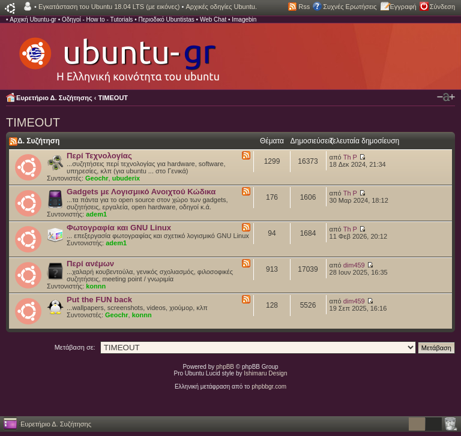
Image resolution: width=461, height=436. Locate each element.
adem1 (96, 214)
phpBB (225, 366)
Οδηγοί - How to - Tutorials (97, 19)
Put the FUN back (99, 299)
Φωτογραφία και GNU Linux (119, 227)
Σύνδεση (442, 6)
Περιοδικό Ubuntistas (166, 19)
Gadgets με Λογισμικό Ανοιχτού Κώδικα (141, 191)
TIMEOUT (113, 97)
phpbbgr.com (269, 386)
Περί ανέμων (90, 263)
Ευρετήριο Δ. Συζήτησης (54, 97)
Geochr (97, 178)
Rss (304, 6)
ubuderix (126, 178)
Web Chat (213, 19)
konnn (96, 286)
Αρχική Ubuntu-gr (33, 19)
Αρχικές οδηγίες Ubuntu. (221, 6)
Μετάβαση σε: (75, 347)
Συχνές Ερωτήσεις (349, 6)
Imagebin (244, 19)
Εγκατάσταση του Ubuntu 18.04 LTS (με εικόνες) (108, 6)
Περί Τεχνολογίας (99, 155)
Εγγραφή (403, 6)
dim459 (354, 265)
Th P (350, 157)
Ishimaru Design (265, 373)
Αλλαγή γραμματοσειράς (446, 97)
